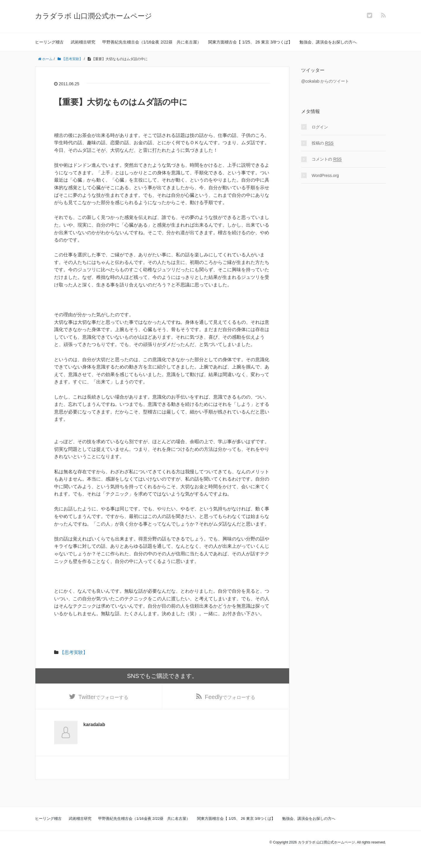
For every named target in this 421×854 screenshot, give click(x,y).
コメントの (327, 159)
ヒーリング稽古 (49, 42)
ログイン (320, 127)
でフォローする (103, 697)
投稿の (323, 143)
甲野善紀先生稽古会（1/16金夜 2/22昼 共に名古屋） (151, 42)
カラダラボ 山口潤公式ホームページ (93, 16)
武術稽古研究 (83, 42)
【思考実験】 (74, 652)
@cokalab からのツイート (325, 81)
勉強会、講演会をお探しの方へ (328, 42)
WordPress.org (325, 175)
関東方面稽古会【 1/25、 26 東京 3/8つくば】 (250, 42)
